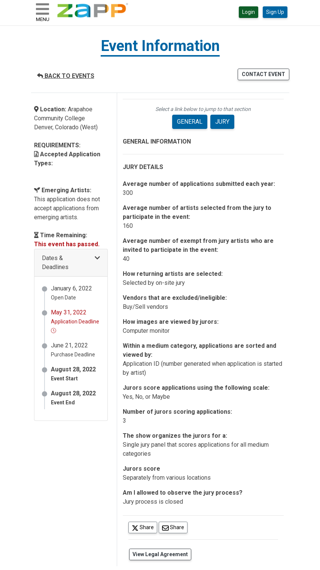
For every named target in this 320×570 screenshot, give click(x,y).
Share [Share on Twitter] (144, 527)
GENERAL (189, 121)
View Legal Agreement (160, 554)
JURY (222, 121)
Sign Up (275, 12)
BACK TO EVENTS (65, 75)
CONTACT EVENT (263, 74)
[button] (70, 263)
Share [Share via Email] (175, 527)
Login (248, 12)
